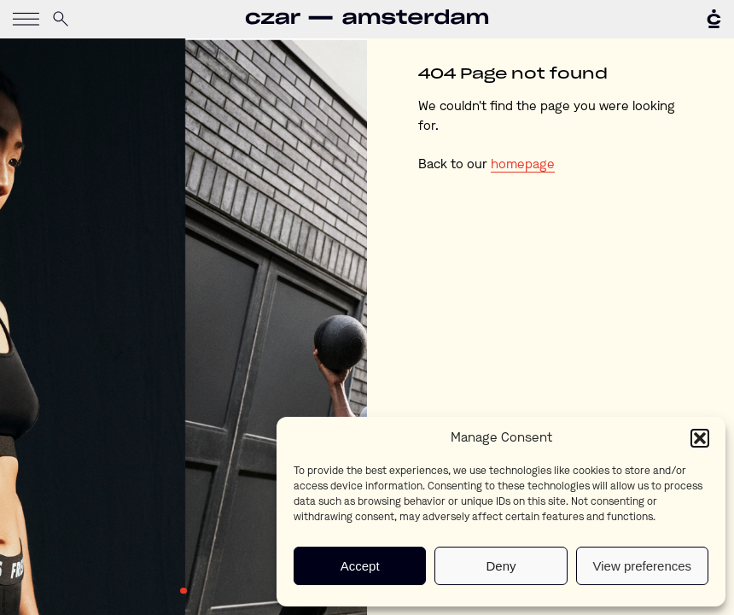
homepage (523, 165)
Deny (501, 566)
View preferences (642, 566)
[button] (699, 438)
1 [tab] (183, 591)
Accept (360, 566)
